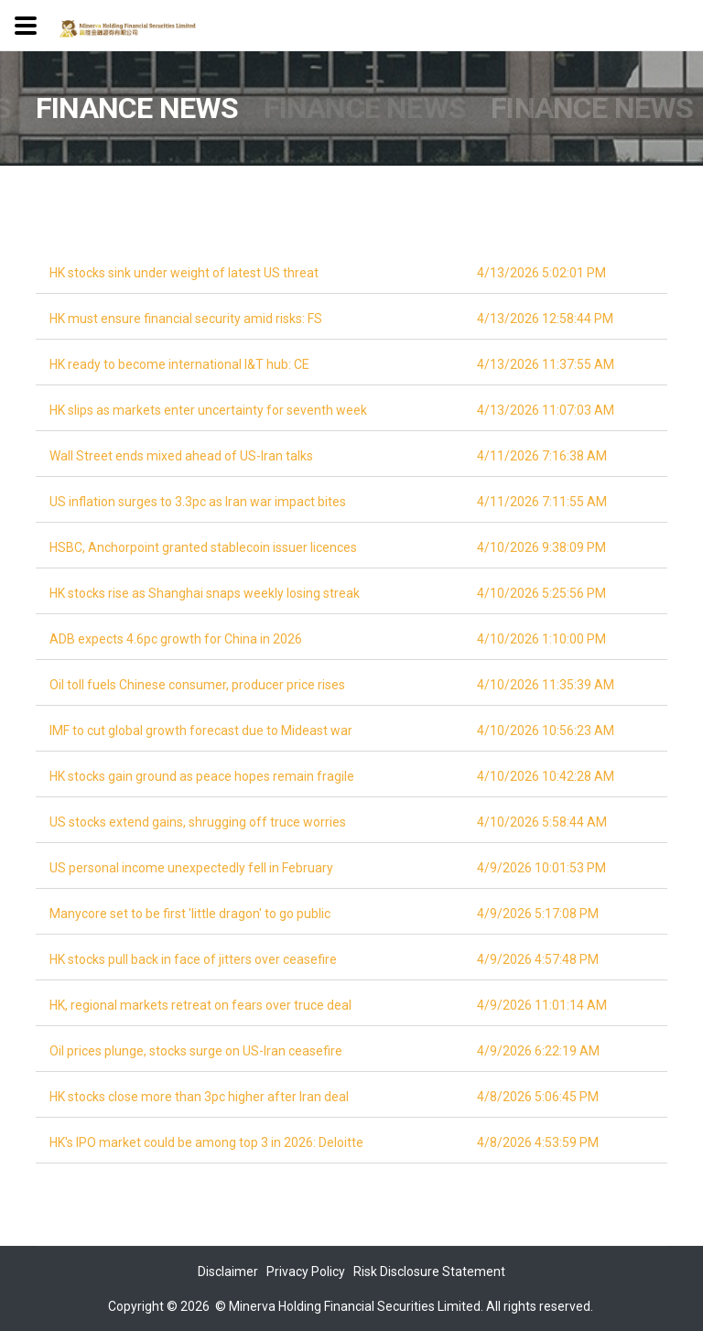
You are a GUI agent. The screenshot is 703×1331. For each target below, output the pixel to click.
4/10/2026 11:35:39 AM (545, 684)
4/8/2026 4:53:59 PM (538, 1142)
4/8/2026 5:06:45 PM (538, 1096)
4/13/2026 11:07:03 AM (545, 410)
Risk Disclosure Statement (429, 1271)
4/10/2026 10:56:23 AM (545, 730)
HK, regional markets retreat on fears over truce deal (200, 1005)
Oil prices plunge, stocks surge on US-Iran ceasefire (195, 1051)
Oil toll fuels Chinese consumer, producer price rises (197, 684)
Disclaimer (228, 1271)
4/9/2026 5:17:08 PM (538, 913)
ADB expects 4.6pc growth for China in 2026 (175, 639)
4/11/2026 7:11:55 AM (542, 501)
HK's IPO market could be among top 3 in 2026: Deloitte (206, 1142)
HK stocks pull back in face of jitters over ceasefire (193, 959)
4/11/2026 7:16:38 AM (542, 456)
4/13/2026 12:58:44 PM (545, 318)
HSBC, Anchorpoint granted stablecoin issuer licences (203, 547)
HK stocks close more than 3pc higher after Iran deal (199, 1096)
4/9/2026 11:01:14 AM (542, 1005)
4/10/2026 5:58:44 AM (542, 822)
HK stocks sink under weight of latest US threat (184, 272)
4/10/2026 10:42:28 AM (545, 776)
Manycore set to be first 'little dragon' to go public (189, 913)
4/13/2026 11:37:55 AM (545, 364)
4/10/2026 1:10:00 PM (541, 639)
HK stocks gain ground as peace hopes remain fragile (201, 776)
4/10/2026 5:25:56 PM (541, 593)
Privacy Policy (305, 1271)
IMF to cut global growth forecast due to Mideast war (200, 730)
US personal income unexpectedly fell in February (191, 867)
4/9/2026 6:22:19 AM (538, 1051)
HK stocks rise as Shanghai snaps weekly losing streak (204, 593)
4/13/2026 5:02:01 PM (541, 272)
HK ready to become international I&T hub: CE (179, 364)
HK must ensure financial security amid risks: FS (185, 318)
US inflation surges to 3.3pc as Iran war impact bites (197, 501)
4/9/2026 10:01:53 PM (541, 867)
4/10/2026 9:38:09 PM (541, 547)
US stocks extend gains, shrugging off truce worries (197, 822)
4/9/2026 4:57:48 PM (538, 959)
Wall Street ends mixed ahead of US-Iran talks (181, 456)
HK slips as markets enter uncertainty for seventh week (208, 410)
